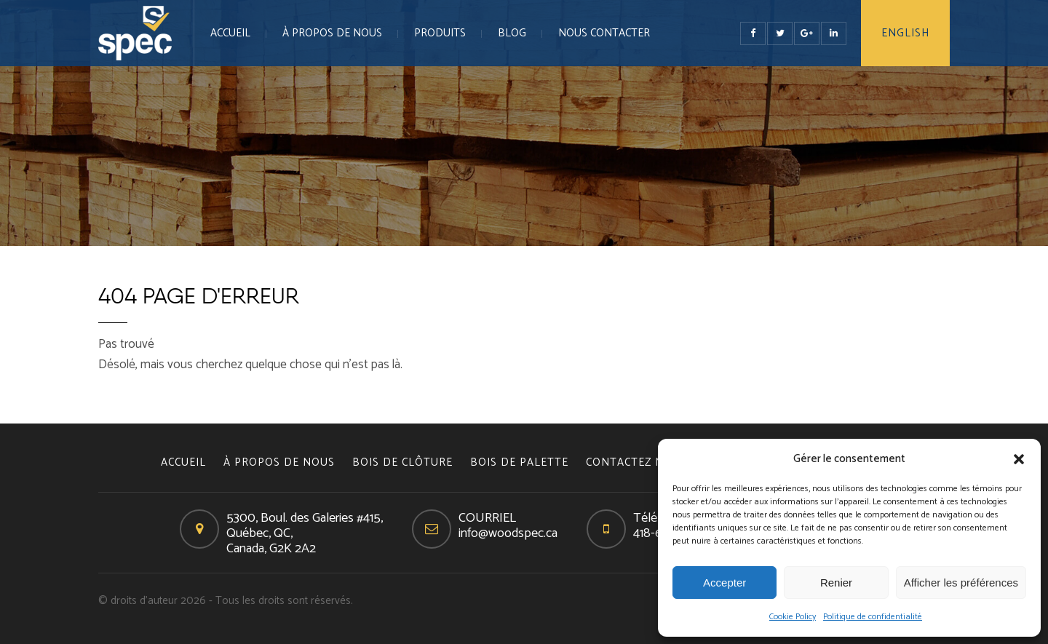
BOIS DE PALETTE (519, 462)
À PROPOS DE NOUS (332, 33)
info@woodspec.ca (507, 533)
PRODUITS (440, 33)
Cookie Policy (792, 617)
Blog (512, 33)
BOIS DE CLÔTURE (402, 462)
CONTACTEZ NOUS (636, 462)
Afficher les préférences (961, 582)
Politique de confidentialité (872, 617)
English (905, 33)
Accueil (230, 33)
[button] (1019, 459)
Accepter (724, 582)
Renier (836, 582)
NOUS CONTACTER (604, 33)
